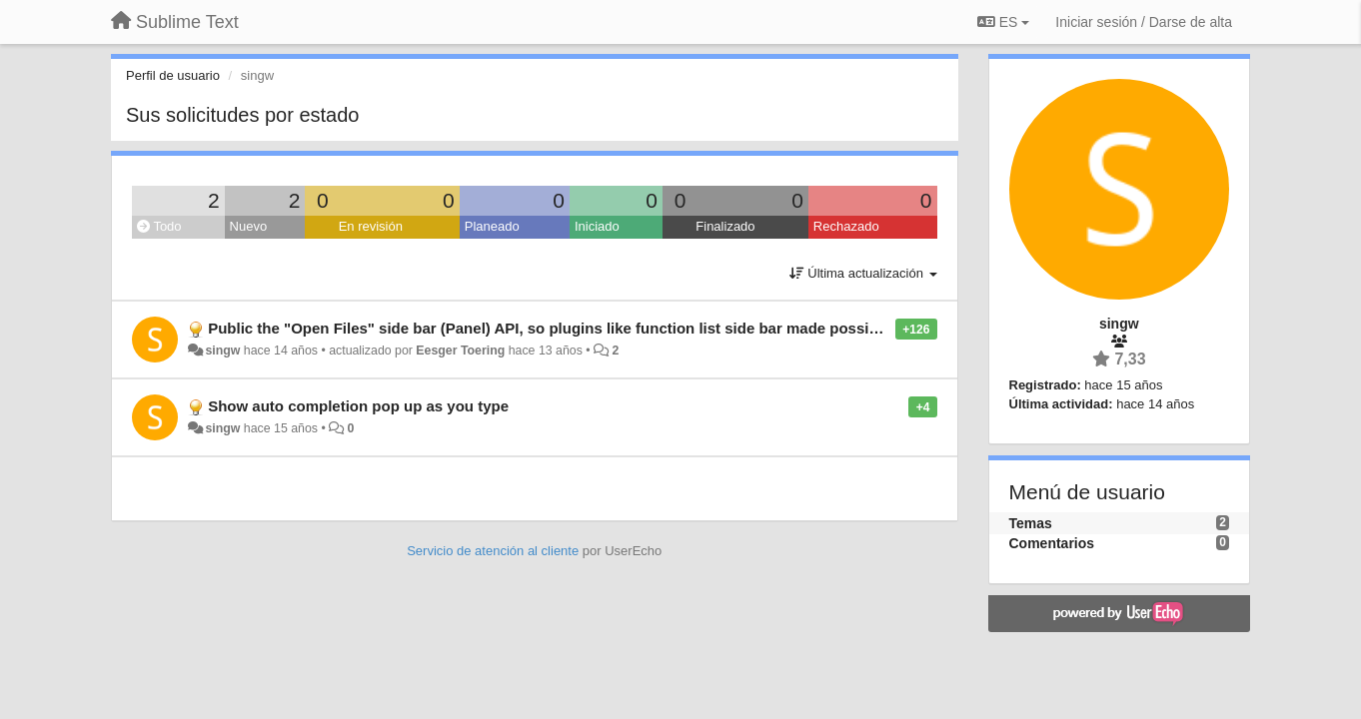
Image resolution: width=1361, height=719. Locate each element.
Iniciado (597, 226)
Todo (159, 226)
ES (1003, 22)
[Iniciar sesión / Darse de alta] (1143, 22)
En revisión (371, 226)
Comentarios (1052, 543)
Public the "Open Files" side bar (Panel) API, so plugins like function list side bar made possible (549, 328)
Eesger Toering (460, 351)
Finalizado (724, 226)
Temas (1030, 523)
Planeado (492, 226)
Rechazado (846, 226)
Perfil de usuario (173, 75)
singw (222, 351)
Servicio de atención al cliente (495, 550)
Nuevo (249, 226)
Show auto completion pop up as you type (358, 405)
